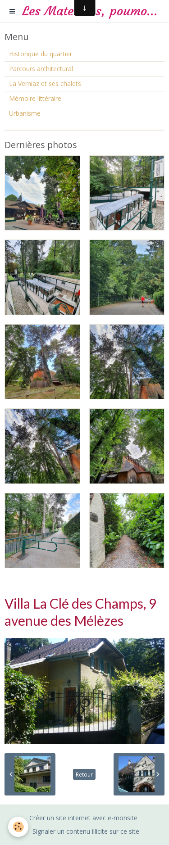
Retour (84, 774)
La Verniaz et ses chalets (45, 83)
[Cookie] (18, 827)
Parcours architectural (41, 68)
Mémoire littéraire (35, 98)
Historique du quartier (40, 54)
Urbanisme (25, 113)
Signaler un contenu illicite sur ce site (85, 831)
